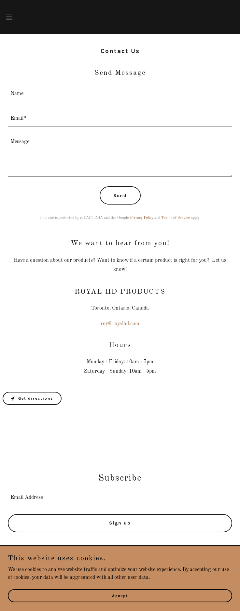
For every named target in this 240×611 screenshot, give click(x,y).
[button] (19, 16)
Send (120, 195)
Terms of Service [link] (175, 218)
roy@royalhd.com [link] (120, 323)
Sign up (120, 523)
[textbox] (120, 93)
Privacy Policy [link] (141, 218)
